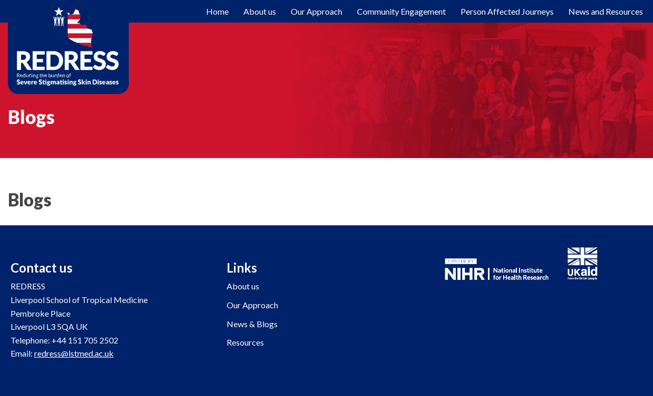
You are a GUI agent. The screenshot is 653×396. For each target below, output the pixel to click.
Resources (245, 342)
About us (243, 286)
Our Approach (316, 11)
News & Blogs (252, 324)
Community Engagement (401, 11)
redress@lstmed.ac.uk (74, 353)
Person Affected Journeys (507, 11)
